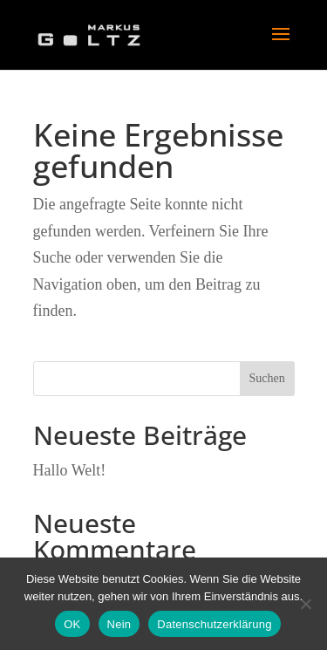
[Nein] (305, 603)
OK (72, 624)
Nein (119, 624)
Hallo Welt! (69, 470)
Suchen (266, 378)
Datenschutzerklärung (214, 624)
